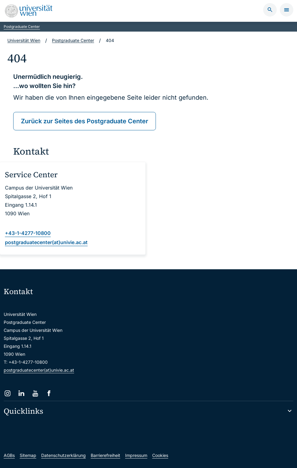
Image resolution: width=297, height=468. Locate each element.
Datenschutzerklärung (63, 455)
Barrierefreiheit (105, 455)
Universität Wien (23, 40)
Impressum (136, 455)
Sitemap (28, 455)
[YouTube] (35, 393)
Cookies (160, 455)
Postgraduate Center (22, 26)
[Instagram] (7, 393)
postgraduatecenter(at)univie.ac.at (39, 370)
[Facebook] (49, 393)
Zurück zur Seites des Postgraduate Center (84, 121)
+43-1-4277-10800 (28, 233)
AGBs (9, 455)
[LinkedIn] (21, 393)
